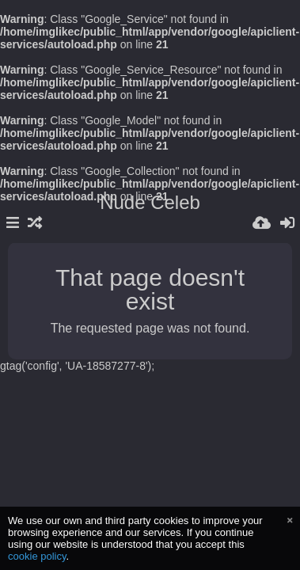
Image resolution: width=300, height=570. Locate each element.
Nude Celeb (150, 202)
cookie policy (37, 556)
